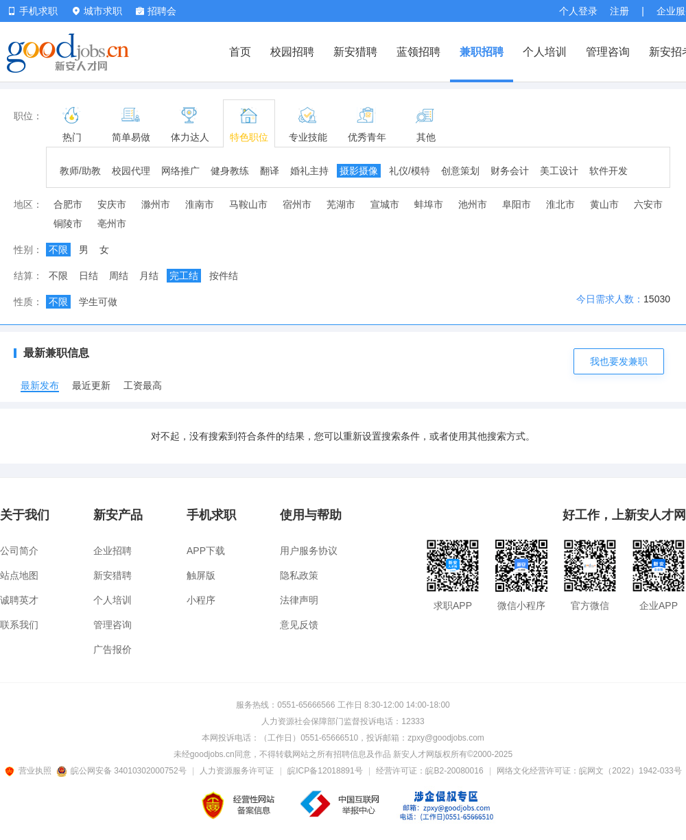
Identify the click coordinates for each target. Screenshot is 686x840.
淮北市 (560, 204)
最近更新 (91, 385)
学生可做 (98, 301)
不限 (58, 249)
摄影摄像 (359, 170)
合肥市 (68, 204)
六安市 (648, 204)
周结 (118, 275)
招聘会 (156, 10)
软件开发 (608, 170)
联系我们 (19, 624)
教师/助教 (80, 170)
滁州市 (155, 204)
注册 (619, 10)
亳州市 (111, 223)
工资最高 (142, 385)
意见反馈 (299, 624)
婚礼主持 (309, 170)
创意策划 (460, 170)
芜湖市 (341, 204)
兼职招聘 (482, 52)
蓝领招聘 (418, 52)
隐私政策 (299, 575)
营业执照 (30, 771)
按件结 (223, 275)
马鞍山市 (248, 204)
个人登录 (578, 10)
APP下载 (206, 550)
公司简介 (19, 550)
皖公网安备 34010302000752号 (122, 771)
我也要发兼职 (619, 361)
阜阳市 (516, 204)
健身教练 (230, 170)
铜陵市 (68, 223)
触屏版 (201, 575)
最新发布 (40, 385)
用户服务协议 (309, 550)
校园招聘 (292, 52)
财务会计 (509, 170)
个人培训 (545, 52)
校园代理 (131, 170)
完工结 (183, 275)
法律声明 (299, 600)
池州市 (472, 204)
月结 (148, 275)
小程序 (201, 600)
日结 (88, 275)
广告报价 (112, 649)
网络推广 (180, 170)
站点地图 (19, 575)
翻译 (269, 170)
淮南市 (199, 204)
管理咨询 (608, 52)
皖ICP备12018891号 (324, 771)
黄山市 (604, 204)
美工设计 (559, 170)
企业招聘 (112, 550)
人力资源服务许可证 (237, 771)
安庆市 (111, 204)
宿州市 (297, 204)
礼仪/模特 (409, 170)
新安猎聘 (355, 52)
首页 (240, 52)
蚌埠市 (428, 204)
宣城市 (384, 204)
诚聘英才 (19, 600)
